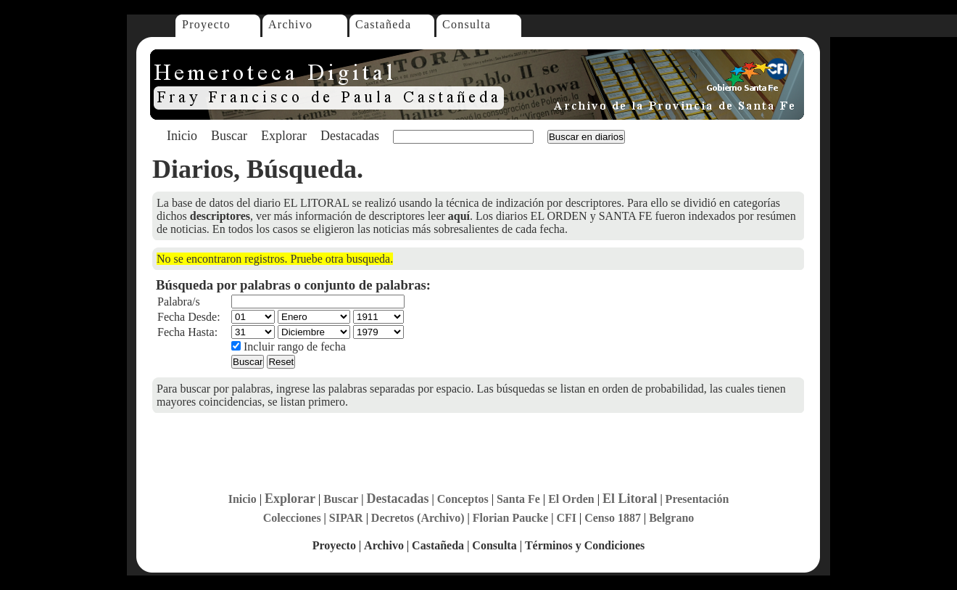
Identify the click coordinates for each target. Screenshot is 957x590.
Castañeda (383, 24)
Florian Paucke (510, 518)
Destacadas (349, 135)
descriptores (220, 216)
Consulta (466, 24)
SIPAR (346, 518)
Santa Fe (518, 499)
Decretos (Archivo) (418, 518)
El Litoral (630, 498)
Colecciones (292, 518)
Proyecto (206, 24)
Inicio (182, 135)
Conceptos (463, 499)
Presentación (697, 499)
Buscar (229, 135)
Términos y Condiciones (585, 545)
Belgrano (671, 518)
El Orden (571, 499)
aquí (459, 216)
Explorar (284, 135)
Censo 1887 (612, 518)
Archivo (290, 24)
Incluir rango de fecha (288, 346)
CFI (566, 518)
